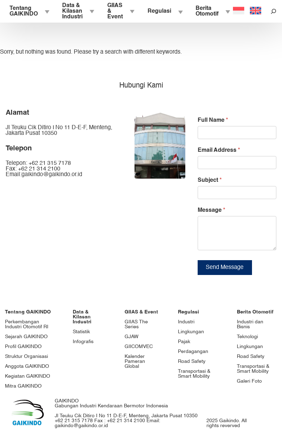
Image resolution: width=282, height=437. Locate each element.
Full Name (213, 120)
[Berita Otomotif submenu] (227, 11)
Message (211, 210)
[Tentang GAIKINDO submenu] (46, 11)
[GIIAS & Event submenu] (131, 11)
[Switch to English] (255, 11)
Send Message (225, 273)
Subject (210, 180)
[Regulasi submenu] (180, 11)
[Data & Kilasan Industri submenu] (91, 11)
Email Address (219, 150)
